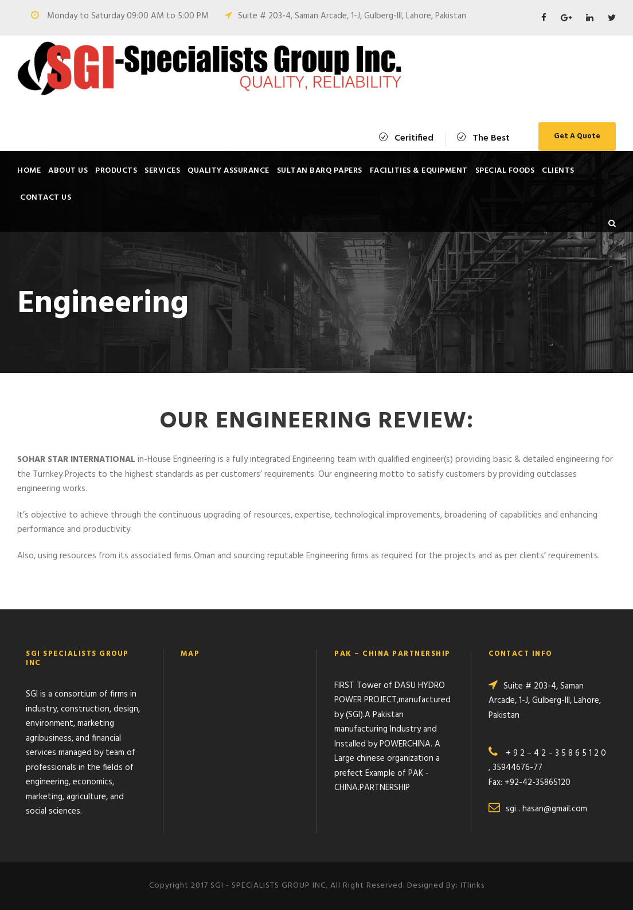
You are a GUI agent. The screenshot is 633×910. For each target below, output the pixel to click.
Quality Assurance (228, 170)
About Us (68, 170)
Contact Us (45, 197)
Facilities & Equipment (419, 170)
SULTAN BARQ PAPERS (319, 170)
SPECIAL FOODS (505, 170)
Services (162, 170)
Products (116, 170)
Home (29, 170)
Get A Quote (577, 136)
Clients (558, 170)
